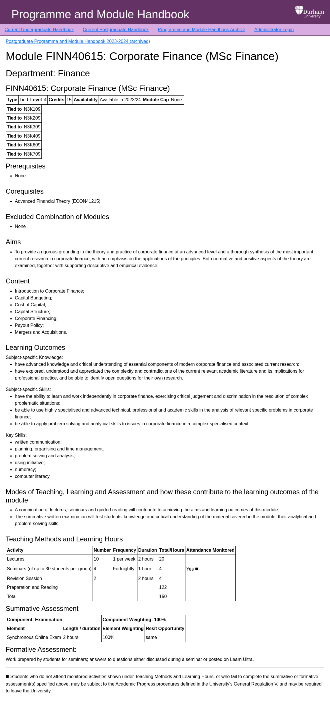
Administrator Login (274, 29)
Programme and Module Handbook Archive (201, 29)
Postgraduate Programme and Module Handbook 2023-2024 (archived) (78, 41)
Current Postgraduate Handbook (116, 29)
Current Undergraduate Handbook (39, 29)
